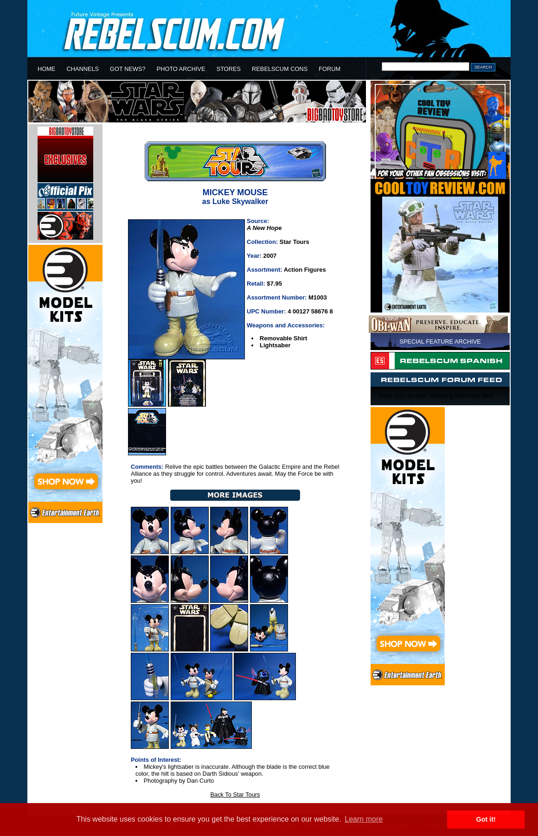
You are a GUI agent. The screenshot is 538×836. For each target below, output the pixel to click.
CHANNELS (82, 68)
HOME (46, 68)
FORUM (329, 68)
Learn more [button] (364, 819)
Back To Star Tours (235, 794)
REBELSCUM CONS (279, 68)
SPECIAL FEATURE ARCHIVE (440, 341)
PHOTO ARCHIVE (181, 68)
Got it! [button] (486, 819)
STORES (229, 68)
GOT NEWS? (128, 68)
